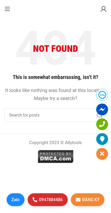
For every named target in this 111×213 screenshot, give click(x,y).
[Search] (55, 115)
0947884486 (48, 199)
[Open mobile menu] (7, 9)
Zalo (16, 199)
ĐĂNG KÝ (87, 199)
